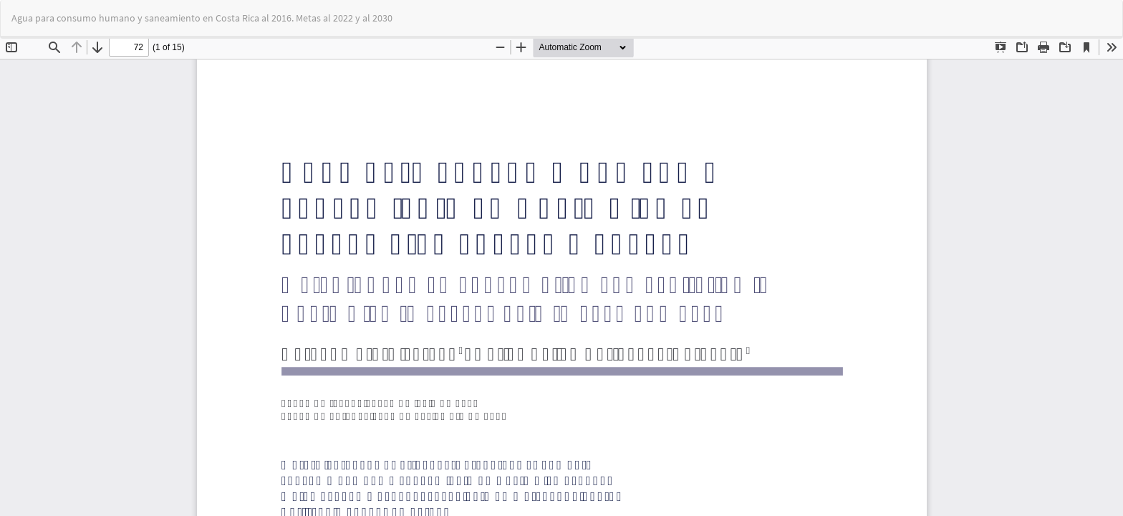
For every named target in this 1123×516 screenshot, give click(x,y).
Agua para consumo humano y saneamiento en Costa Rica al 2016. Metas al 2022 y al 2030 (201, 17)
